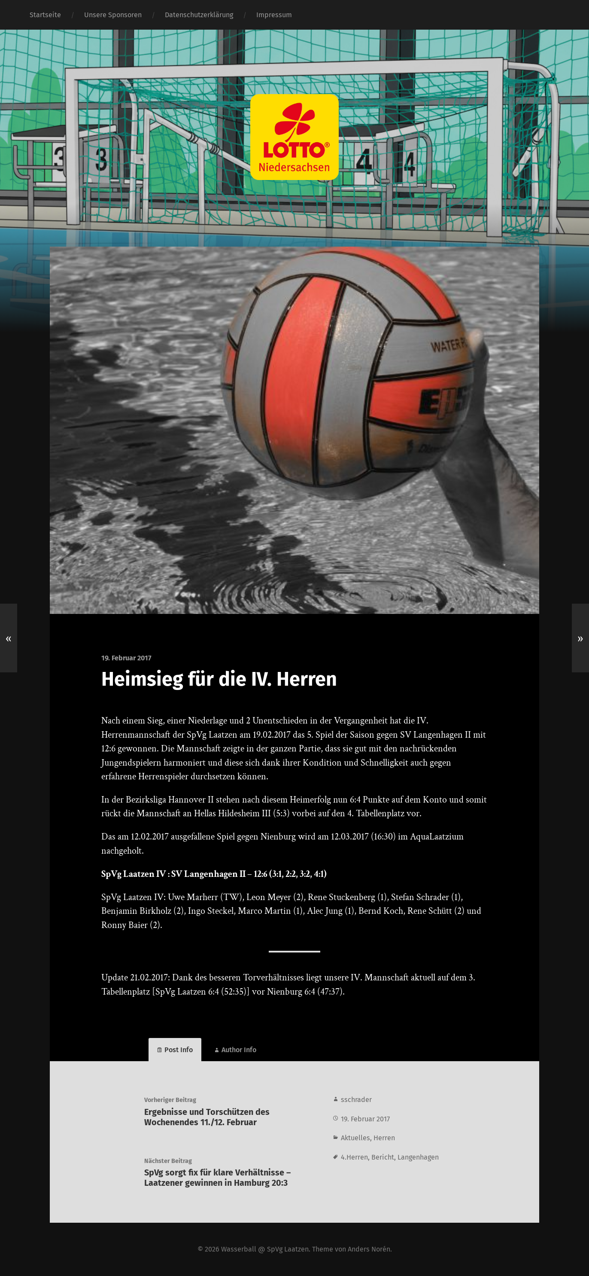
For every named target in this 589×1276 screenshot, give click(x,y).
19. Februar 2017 (365, 1119)
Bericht (382, 1157)
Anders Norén (369, 1249)
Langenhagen (418, 1157)
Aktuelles (355, 1138)
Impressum (274, 15)
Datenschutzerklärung (199, 15)
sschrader (356, 1100)
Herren (384, 1138)
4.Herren (354, 1157)
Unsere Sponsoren (113, 15)
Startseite (45, 15)
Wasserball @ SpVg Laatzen (265, 1249)
